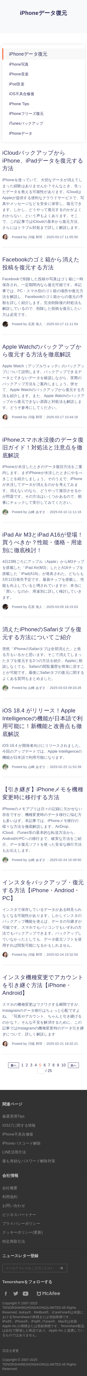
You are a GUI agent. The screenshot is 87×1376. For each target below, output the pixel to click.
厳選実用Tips (13, 1116)
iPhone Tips (19, 104)
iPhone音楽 (19, 74)
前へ (13, 1065)
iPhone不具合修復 (17, 1134)
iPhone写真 (19, 64)
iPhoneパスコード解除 (21, 1143)
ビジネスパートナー (19, 1215)
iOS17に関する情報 (19, 1125)
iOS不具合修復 (21, 94)
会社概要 (9, 1188)
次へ (73, 1065)
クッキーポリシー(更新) (22, 1232)
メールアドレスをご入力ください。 (34, 1268)
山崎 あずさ (37, 512)
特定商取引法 (13, 1241)
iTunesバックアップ (26, 123)
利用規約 (9, 1197)
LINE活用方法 (14, 1152)
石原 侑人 (35, 324)
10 (63, 1065)
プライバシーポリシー (21, 1224)
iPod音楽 (16, 84)
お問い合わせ (13, 1206)
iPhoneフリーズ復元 (26, 114)
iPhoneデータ (20, 133)
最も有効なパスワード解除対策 (28, 1161)
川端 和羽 (35, 237)
